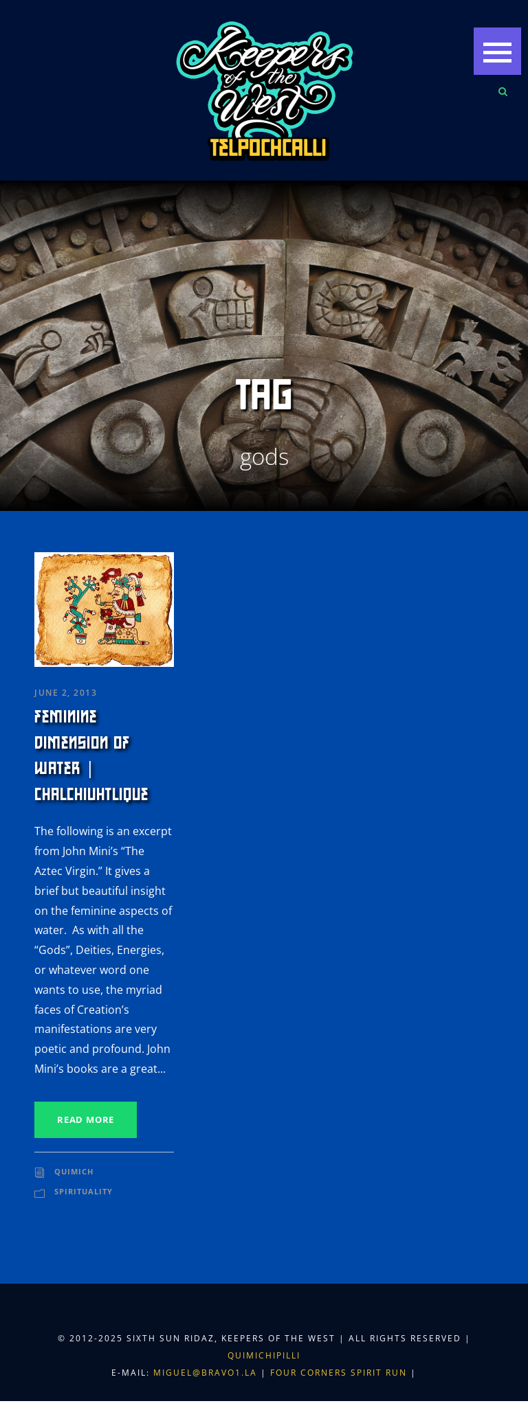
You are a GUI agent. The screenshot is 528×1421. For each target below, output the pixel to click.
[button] (497, 51)
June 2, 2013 (65, 692)
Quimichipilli (264, 1355)
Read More (85, 1119)
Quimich (74, 1171)
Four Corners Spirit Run (340, 1372)
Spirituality (83, 1191)
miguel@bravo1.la (205, 1372)
